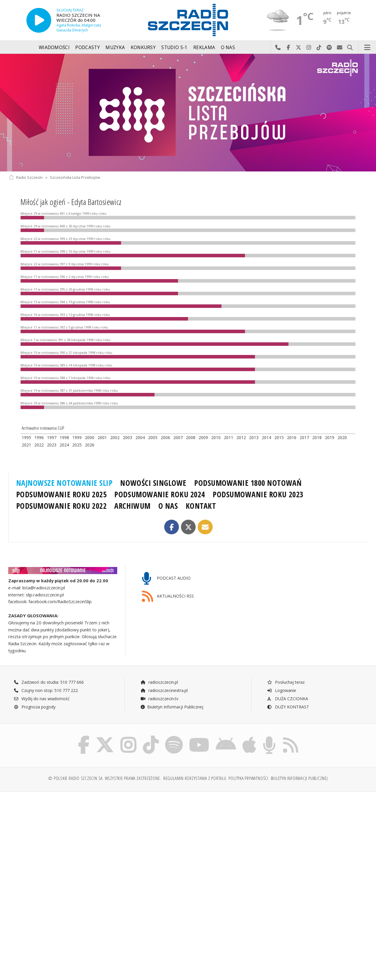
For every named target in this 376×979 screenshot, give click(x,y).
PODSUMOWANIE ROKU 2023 (258, 494)
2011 (228, 437)
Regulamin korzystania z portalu (194, 778)
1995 (26, 437)
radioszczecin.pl (159, 682)
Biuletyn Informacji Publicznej (171, 707)
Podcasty (87, 47)
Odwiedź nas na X (298, 47)
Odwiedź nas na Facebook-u (288, 47)
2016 (291, 437)
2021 (26, 445)
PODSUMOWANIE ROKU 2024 (159, 494)
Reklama (204, 47)
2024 (64, 445)
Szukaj (350, 47)
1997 (51, 437)
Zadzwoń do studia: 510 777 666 (49, 682)
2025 (77, 445)
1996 (39, 437)
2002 (115, 437)
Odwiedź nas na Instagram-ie (309, 47)
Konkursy (143, 47)
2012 (241, 437)
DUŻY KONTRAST (288, 707)
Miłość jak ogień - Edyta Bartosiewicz (71, 201)
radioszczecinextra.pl (164, 690)
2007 (178, 437)
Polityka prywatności (248, 778)
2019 (329, 437)
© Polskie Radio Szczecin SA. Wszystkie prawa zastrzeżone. (104, 778)
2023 (51, 445)
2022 (39, 445)
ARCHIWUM (132, 506)
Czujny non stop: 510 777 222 (46, 690)
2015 (279, 437)
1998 (64, 437)
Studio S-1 (174, 47)
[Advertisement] (97, 841)
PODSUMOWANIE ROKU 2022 (61, 506)
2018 (317, 437)
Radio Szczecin (25, 177)
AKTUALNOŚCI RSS (168, 597)
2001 (102, 437)
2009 (203, 437)
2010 (216, 437)
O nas (228, 47)
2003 (127, 437)
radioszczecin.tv (159, 698)
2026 (89, 445)
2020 (342, 437)
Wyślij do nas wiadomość (340, 47)
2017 (304, 437)
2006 (165, 437)
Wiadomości (54, 47)
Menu (367, 47)
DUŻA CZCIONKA (287, 698)
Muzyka (115, 47)
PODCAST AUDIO (166, 579)
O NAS (168, 506)
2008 (190, 437)
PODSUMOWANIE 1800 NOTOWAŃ (247, 483)
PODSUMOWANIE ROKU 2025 (61, 494)
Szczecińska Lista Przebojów (75, 177)
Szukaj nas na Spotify (329, 47)
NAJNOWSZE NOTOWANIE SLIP (64, 483)
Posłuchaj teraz (286, 682)
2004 (140, 437)
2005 (152, 437)
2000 (89, 437)
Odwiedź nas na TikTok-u (319, 47)
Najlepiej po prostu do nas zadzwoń (278, 47)
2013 (253, 437)
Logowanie (281, 690)
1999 (77, 437)
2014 (266, 437)
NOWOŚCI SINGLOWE (153, 483)
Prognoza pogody (35, 707)
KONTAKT (201, 506)
